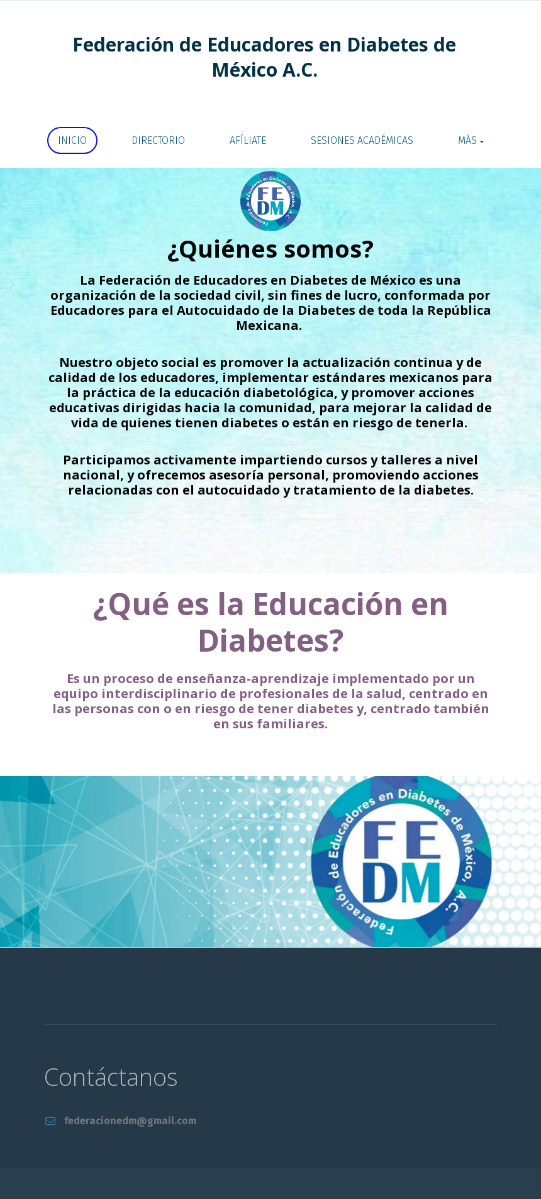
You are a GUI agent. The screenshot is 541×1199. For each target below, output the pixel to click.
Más (467, 140)
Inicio (72, 140)
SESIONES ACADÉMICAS (362, 140)
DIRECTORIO (158, 140)
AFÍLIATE (248, 140)
